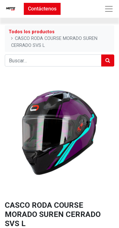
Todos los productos (32, 32)
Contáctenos (42, 9)
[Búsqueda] (107, 60)
